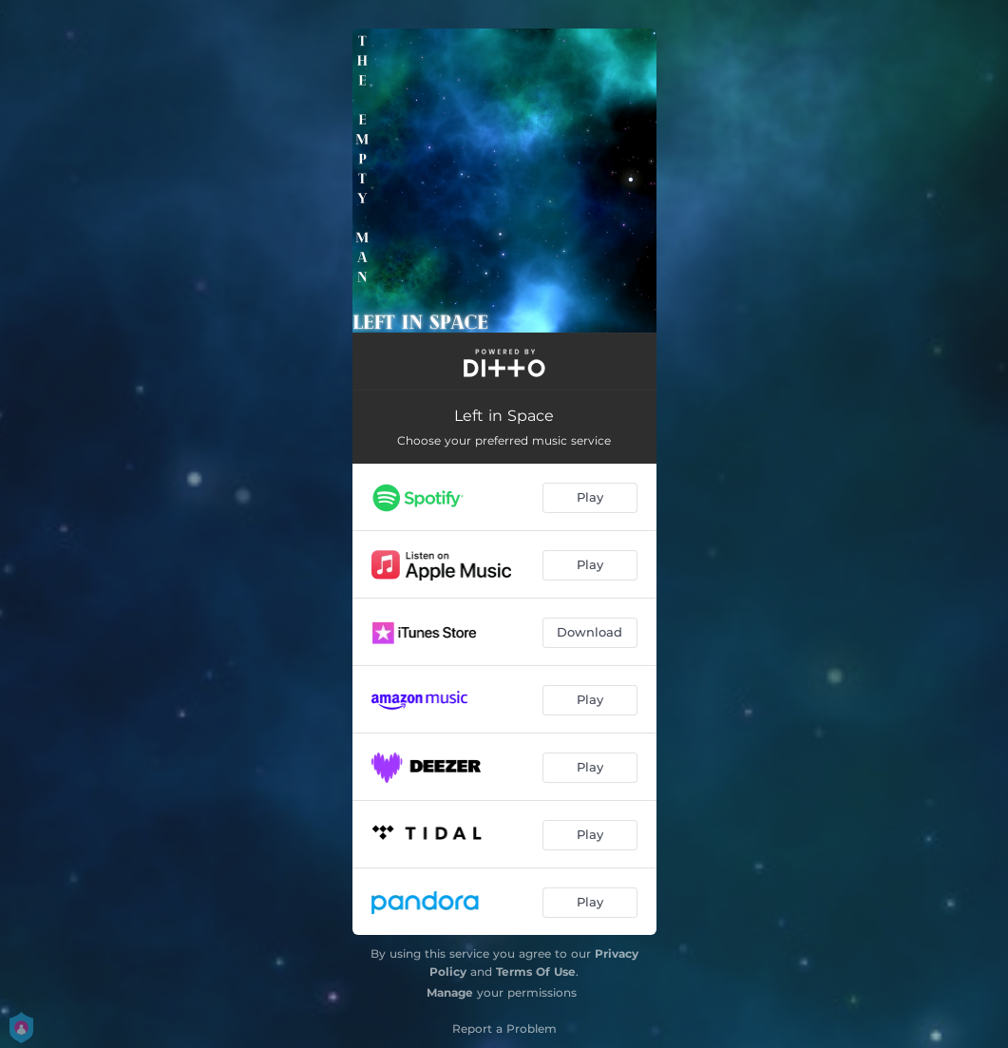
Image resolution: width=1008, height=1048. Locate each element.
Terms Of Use (536, 971)
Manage (450, 992)
